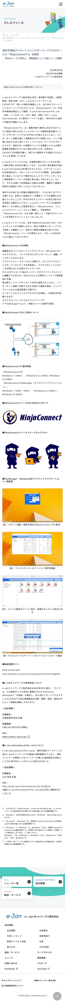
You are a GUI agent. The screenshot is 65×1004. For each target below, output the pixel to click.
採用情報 (41, 957)
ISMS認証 (44, 946)
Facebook (10, 968)
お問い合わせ (11, 963)
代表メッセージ (14, 935)
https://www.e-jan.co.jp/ (14, 736)
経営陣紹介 (44, 935)
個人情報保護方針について (12, 985)
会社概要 (11, 930)
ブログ (40, 963)
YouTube (42, 968)
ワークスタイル (44, 952)
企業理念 (43, 930)
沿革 (41, 941)
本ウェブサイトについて (12, 980)
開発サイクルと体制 (16, 941)
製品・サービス (12, 952)
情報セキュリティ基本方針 (45, 980)
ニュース (14, 35)
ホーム (5, 35)
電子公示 (11, 946)
